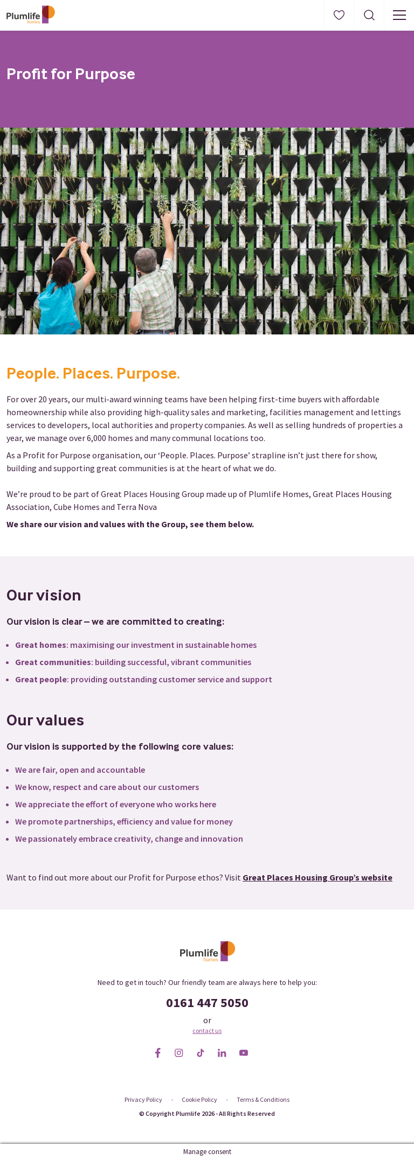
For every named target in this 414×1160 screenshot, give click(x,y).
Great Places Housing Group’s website (317, 877)
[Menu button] (399, 15)
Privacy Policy (143, 1099)
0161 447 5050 (207, 1002)
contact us (207, 1030)
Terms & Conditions (263, 1099)
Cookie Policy (199, 1099)
